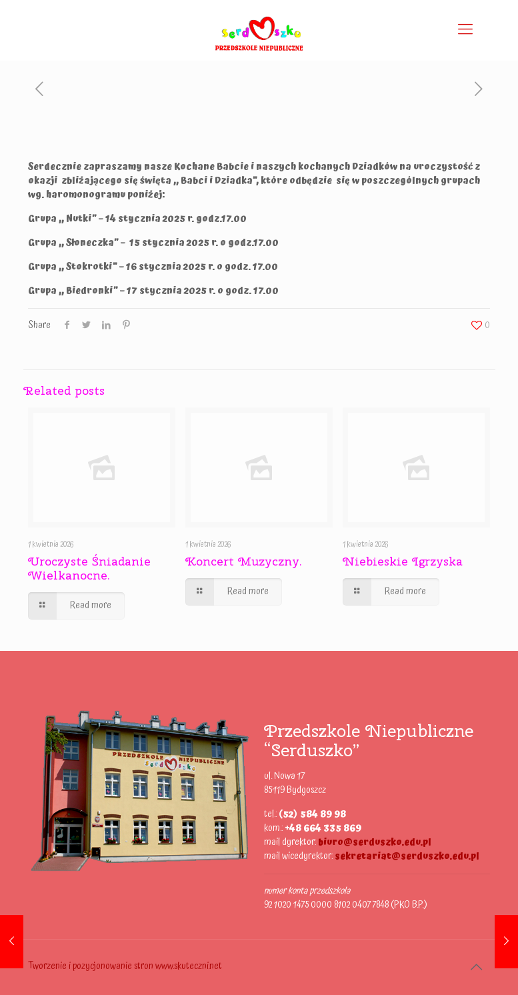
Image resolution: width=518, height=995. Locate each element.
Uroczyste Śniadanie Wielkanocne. (89, 568)
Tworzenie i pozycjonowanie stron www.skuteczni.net (125, 966)
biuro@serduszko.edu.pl (374, 842)
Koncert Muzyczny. (243, 561)
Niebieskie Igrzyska (403, 561)
